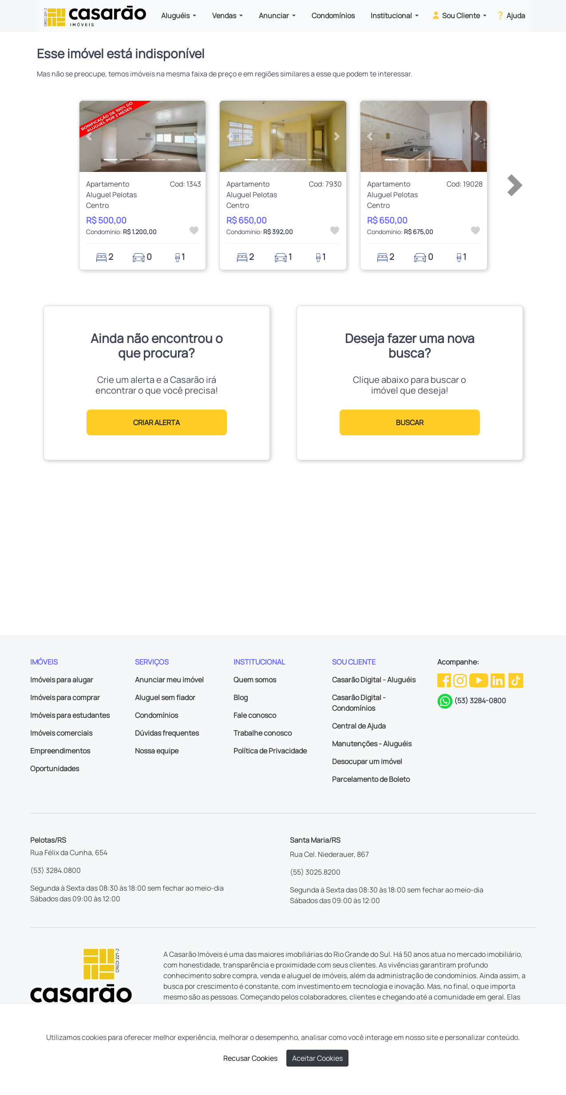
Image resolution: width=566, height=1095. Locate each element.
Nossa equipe (156, 751)
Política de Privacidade (270, 751)
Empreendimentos (60, 751)
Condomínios (333, 15)
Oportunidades (54, 768)
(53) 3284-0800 (480, 700)
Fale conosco (255, 715)
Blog (241, 697)
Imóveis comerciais (61, 733)
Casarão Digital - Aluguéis (374, 680)
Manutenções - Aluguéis (372, 744)
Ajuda (510, 15)
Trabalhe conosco (263, 733)
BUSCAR (410, 422)
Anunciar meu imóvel (169, 680)
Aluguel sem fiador (165, 697)
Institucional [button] (392, 15)
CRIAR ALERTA (156, 422)
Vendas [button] (224, 15)
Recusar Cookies (250, 1058)
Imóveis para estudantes (70, 715)
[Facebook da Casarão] (444, 680)
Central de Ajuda (359, 726)
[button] (89, 136)
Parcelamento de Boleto (371, 779)
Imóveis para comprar (65, 697)
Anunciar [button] (274, 15)
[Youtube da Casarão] (479, 680)
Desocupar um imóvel (367, 761)
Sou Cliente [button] (456, 15)
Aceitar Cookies (317, 1058)
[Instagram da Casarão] (460, 680)
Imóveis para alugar (61, 680)
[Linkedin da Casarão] (498, 680)
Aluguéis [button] (176, 15)
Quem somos (255, 680)
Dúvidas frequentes (167, 733)
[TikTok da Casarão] (516, 680)
